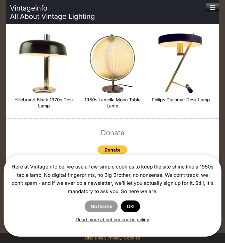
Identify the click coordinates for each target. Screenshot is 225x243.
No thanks (101, 206)
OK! (130, 206)
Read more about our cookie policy (112, 219)
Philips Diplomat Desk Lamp (181, 99)
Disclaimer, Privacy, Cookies (112, 237)
